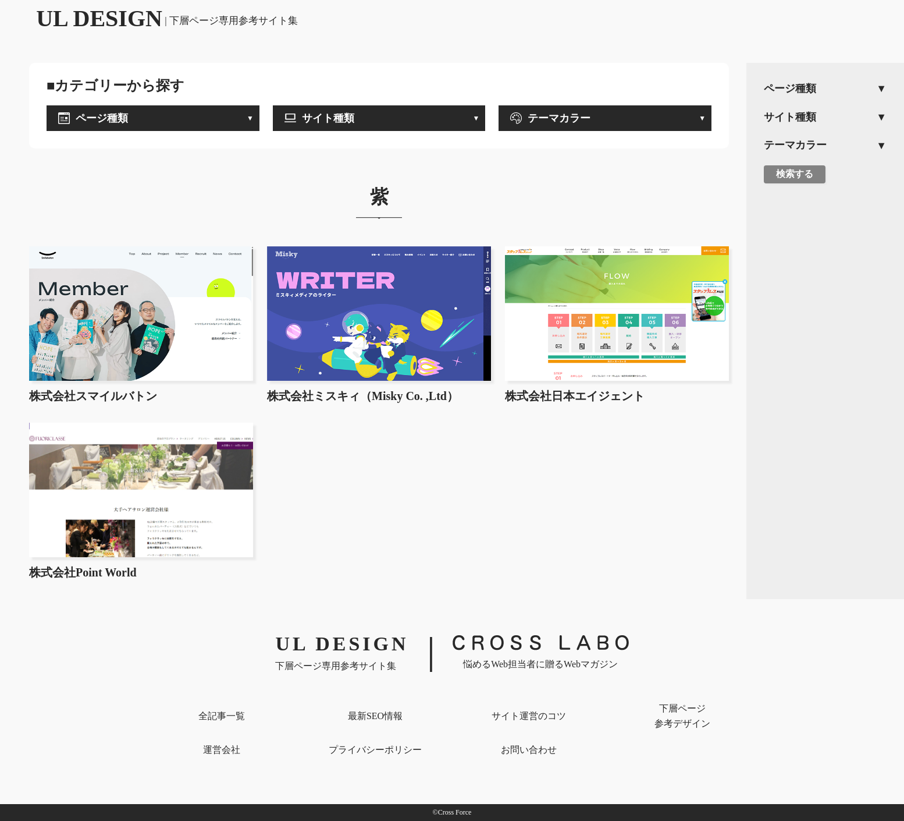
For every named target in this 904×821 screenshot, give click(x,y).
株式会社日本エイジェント (575, 396)
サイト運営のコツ (529, 716)
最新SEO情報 (375, 716)
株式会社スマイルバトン (93, 396)
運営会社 (221, 750)
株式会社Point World (83, 572)
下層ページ (682, 717)
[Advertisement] (825, 373)
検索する (794, 174)
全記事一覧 (221, 716)
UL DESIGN (167, 18)
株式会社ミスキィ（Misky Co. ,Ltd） (362, 396)
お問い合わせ (529, 750)
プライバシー (375, 750)
